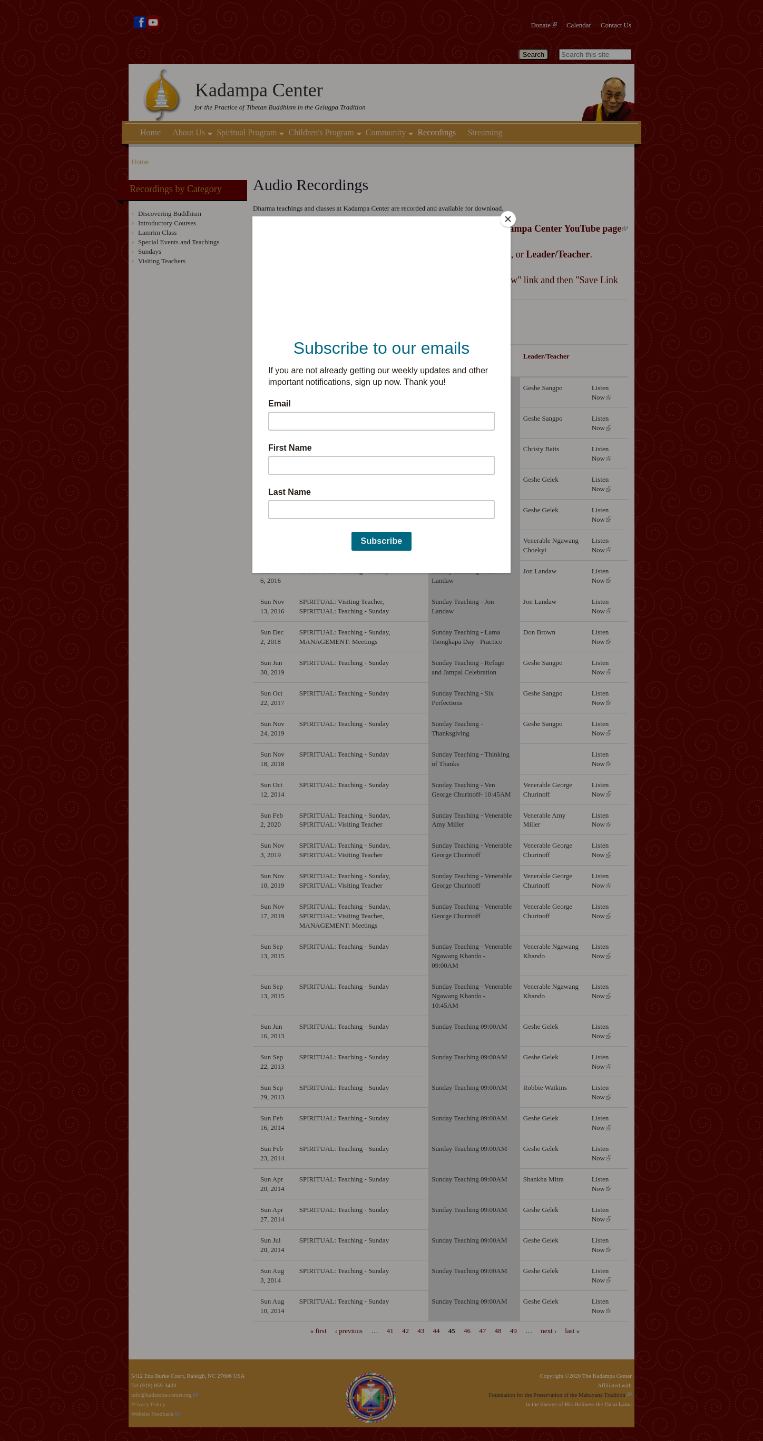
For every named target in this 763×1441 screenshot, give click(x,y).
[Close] (508, 219)
